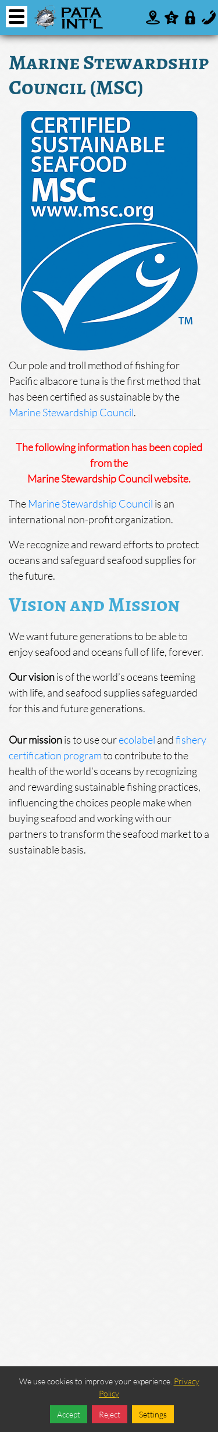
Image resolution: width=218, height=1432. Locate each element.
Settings (153, 1414)
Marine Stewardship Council (71, 412)
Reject (109, 1414)
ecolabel (137, 739)
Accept (68, 1414)
